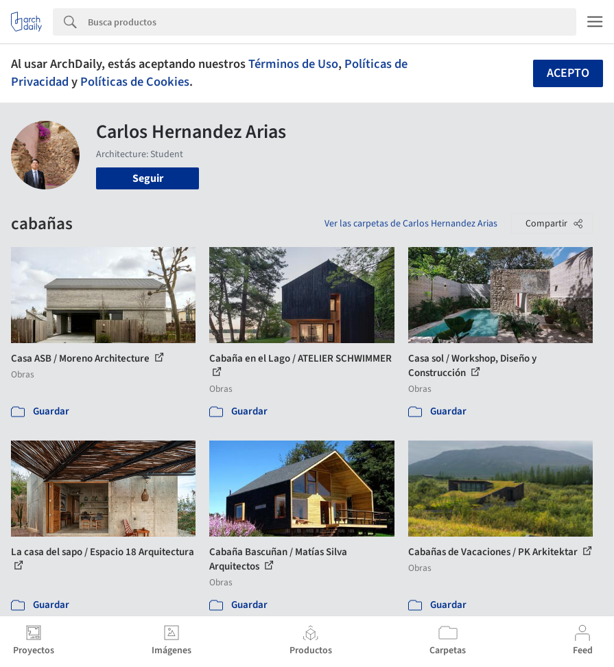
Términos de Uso (293, 64)
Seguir (147, 178)
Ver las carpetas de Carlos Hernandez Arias (410, 224)
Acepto (568, 73)
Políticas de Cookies (134, 82)
